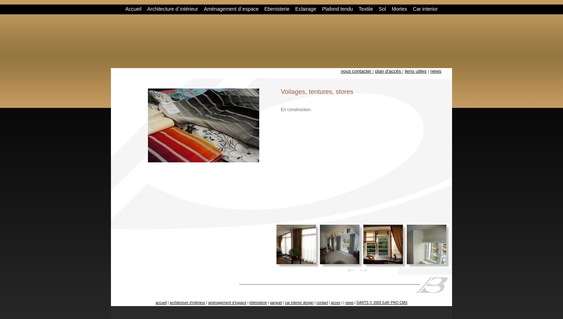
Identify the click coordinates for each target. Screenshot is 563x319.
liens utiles (416, 71)
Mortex (399, 9)
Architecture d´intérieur (172, 9)
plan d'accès (388, 71)
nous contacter (357, 71)
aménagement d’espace (227, 303)
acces (335, 303)
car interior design (299, 303)
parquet (276, 303)
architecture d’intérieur (187, 303)
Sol (382, 9)
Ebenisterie (276, 9)
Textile (366, 9)
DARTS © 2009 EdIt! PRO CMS (382, 303)
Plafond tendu (337, 9)
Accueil (133, 9)
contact (322, 303)
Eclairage (305, 9)
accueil (161, 303)
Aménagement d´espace (231, 9)
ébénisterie (258, 303)
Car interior (425, 9)
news (436, 71)
